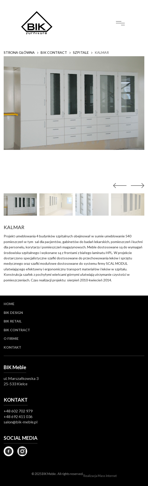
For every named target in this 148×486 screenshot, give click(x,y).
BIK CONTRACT (54, 52)
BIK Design (13, 312)
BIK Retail (13, 321)
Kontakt (12, 347)
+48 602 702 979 (18, 411)
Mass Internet (107, 476)
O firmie (11, 338)
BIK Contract (17, 330)
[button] (136, 185)
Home (9, 304)
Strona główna (19, 52)
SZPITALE (81, 52)
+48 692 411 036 (18, 416)
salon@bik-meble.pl (20, 422)
